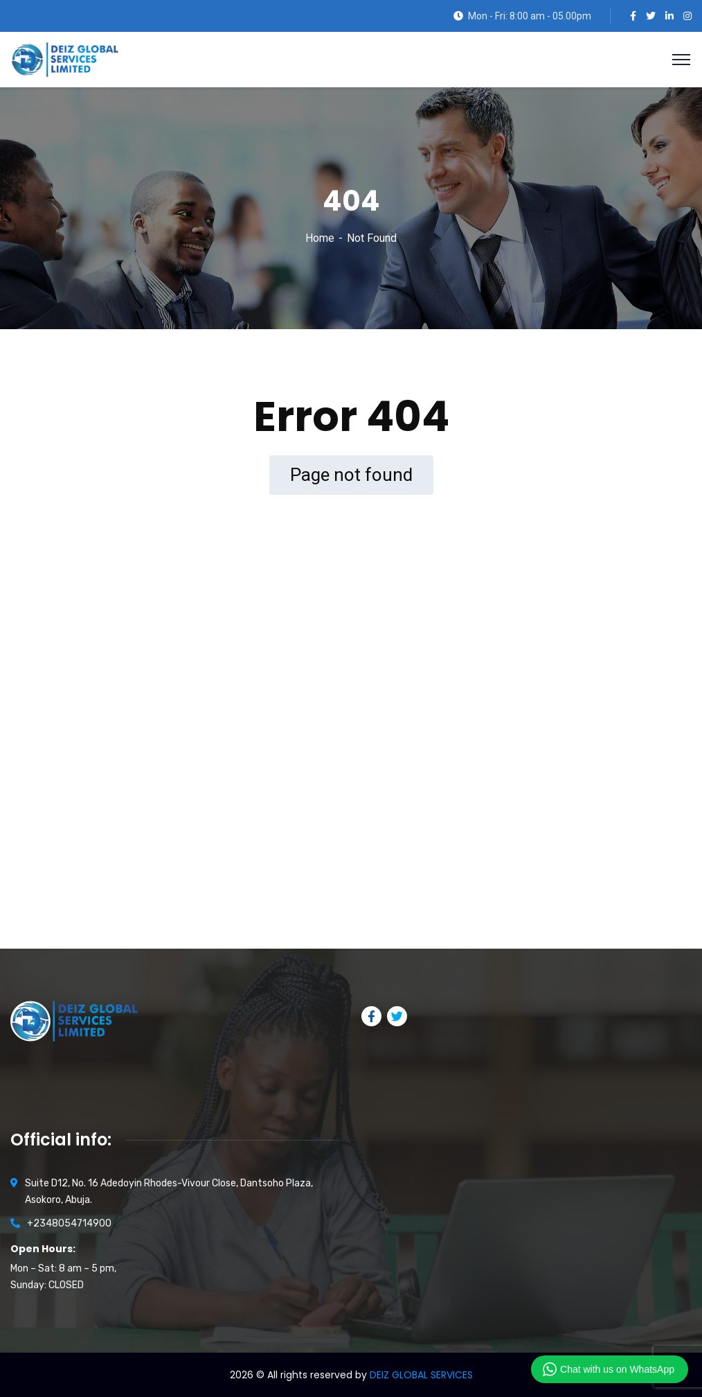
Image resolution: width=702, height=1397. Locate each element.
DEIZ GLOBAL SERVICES (421, 1375)
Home (319, 238)
